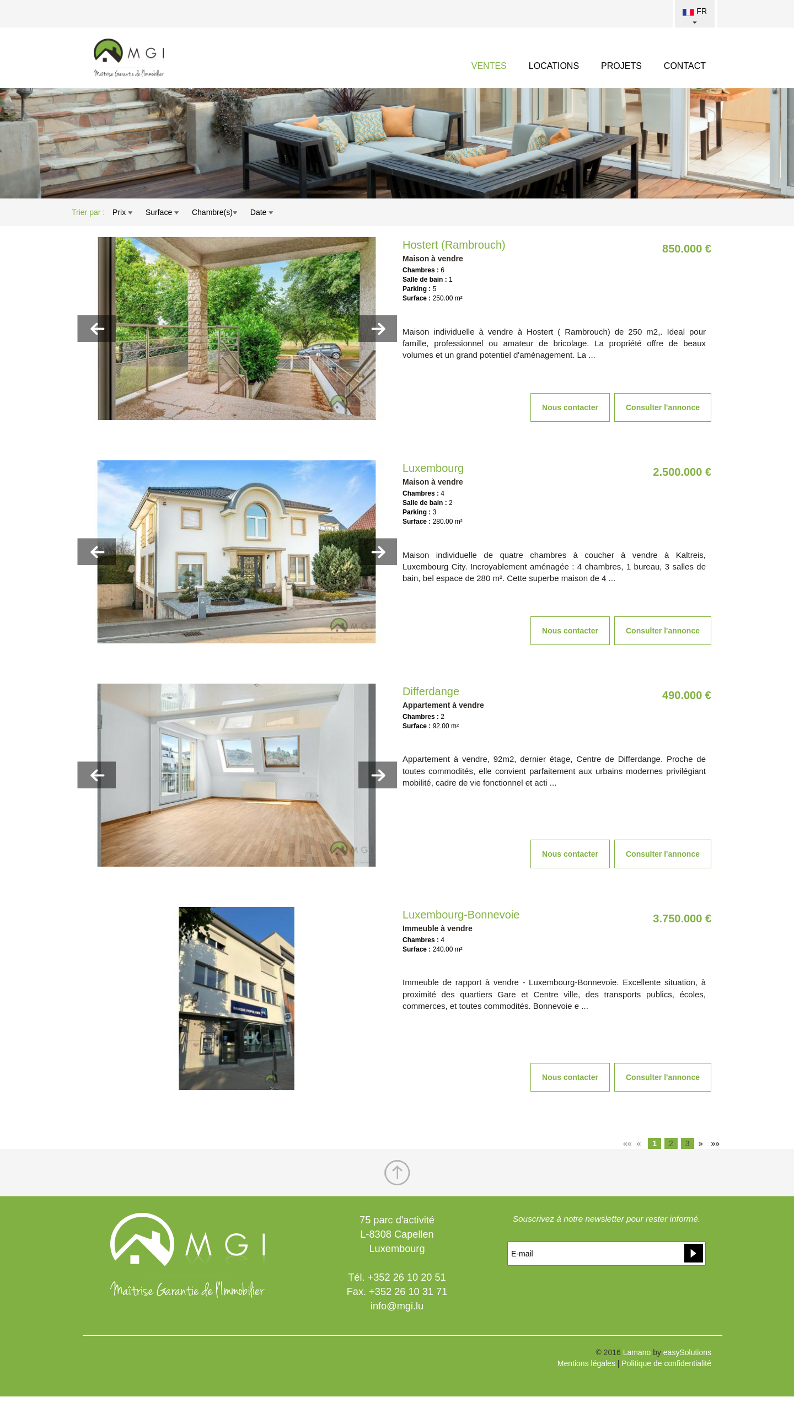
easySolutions (687, 1352)
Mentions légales (586, 1363)
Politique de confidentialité (666, 1363)
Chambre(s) (214, 212)
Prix (122, 212)
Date (261, 212)
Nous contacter (570, 407)
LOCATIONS (554, 66)
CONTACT (685, 66)
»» (715, 1143)
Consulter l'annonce (663, 407)
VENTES (489, 66)
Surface (162, 212)
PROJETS (621, 66)
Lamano (637, 1352)
